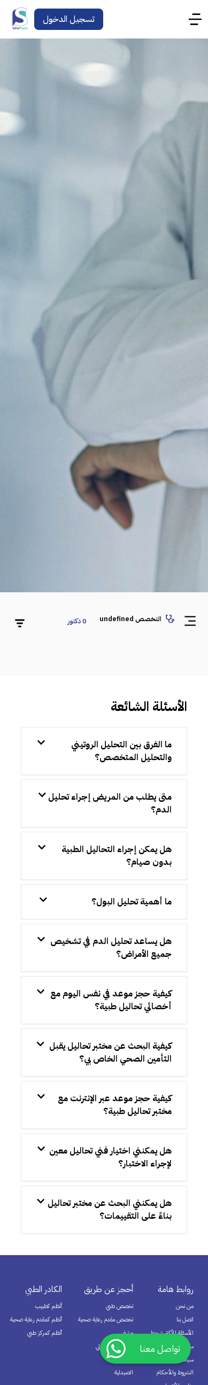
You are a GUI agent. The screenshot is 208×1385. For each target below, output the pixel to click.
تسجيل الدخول (69, 19)
